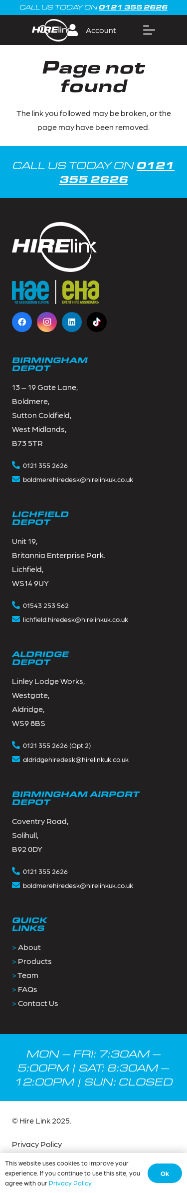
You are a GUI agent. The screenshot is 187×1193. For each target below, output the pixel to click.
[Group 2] (51, 30)
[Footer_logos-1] (55, 292)
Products (35, 961)
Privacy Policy (37, 1143)
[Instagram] (47, 322)
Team (27, 975)
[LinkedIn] (72, 322)
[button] (95, 30)
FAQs (27, 989)
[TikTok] (97, 322)
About (29, 947)
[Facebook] (22, 322)
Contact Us (38, 1003)
